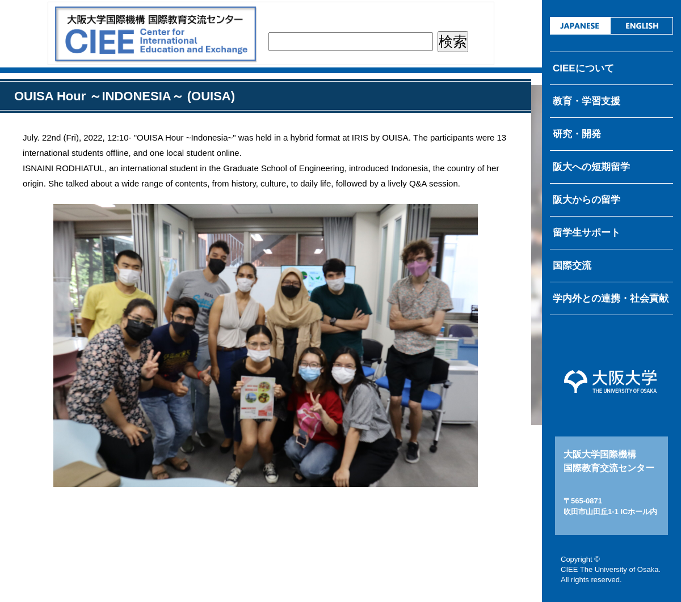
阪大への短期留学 (591, 167)
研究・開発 (577, 134)
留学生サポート (586, 232)
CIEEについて (583, 68)
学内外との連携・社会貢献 (611, 298)
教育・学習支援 (586, 101)
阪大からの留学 (586, 199)
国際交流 (572, 265)
